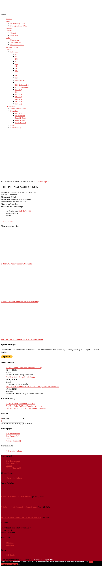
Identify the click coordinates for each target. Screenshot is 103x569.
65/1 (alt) (18, 104)
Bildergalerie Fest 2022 (18, 26)
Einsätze (9, 28)
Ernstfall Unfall (20, 123)
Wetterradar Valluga (14, 451)
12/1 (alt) (18, 90)
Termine (9, 31)
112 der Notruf (20, 113)
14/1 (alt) (18, 94)
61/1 (16, 75)
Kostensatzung (15, 127)
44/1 (16, 71)
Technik (8, 49)
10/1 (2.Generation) (22, 85)
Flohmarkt (14, 35)
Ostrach (9, 438)
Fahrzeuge (14, 52)
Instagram (10, 545)
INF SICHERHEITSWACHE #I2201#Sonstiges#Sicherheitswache (32, 386)
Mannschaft (14, 40)
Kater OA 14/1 (20, 80)
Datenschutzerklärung (9, 564)
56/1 (16, 73)
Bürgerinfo (14, 111)
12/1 (16, 57)
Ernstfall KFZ (20, 120)
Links (12, 125)
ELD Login (10, 555)
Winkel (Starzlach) (13, 441)
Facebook (9, 542)
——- (17, 83)
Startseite (9, 19)
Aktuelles (9, 21)
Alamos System (43, 181)
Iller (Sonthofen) (12, 436)
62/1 (16, 78)
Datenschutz (38, 559)
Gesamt (13, 33)
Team (8, 38)
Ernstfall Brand (20, 118)
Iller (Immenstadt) (13, 434)
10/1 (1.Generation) (22, 87)
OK (91, 562)
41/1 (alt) (18, 97)
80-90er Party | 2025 (17, 23)
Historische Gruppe (17, 45)
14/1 (16, 59)
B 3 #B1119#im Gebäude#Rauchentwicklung (20, 302)
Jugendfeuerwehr (12, 47)
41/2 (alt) (18, 99)
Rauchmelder (20, 116)
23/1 (16, 61)
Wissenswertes (11, 106)
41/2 (16, 68)
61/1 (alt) (18, 101)
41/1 (16, 66)
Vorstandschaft (15, 42)
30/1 (16, 64)
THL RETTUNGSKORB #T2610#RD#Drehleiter (22, 339)
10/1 (16, 54)
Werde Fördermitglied (18, 109)
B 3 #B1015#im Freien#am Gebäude (16, 264)
